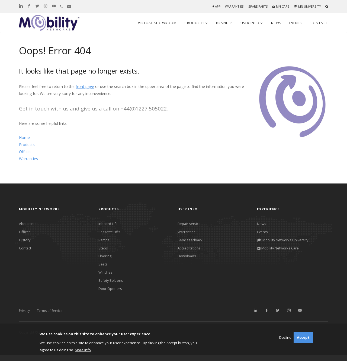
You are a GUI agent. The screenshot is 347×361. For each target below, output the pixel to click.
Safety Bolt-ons (112, 285)
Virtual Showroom (157, 23)
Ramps (104, 241)
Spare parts (256, 6)
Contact (319, 23)
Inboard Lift (108, 224)
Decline (285, 337)
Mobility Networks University (285, 241)
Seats (103, 268)
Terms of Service (49, 317)
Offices (25, 151)
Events (295, 23)
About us (27, 224)
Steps (103, 250)
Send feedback (190, 241)
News (276, 23)
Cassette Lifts (110, 232)
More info (83, 349)
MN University (307, 6)
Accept (303, 337)
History (25, 241)
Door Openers (111, 294)
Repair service (190, 224)
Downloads (188, 259)
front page (85, 86)
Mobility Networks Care (280, 250)
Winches (105, 277)
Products (27, 144)
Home (24, 137)
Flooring (105, 259)
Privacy (24, 317)
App (213, 6)
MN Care (279, 6)
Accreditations (190, 250)
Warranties (232, 6)
